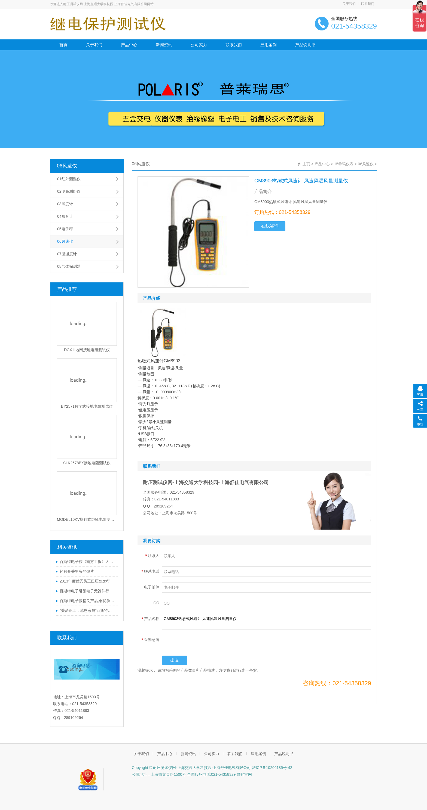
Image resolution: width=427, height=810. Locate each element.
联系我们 (367, 4)
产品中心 (129, 44)
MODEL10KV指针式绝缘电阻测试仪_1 (87, 519)
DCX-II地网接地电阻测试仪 (87, 350)
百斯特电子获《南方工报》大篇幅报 (87, 561)
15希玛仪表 (344, 164)
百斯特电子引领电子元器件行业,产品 (87, 591)
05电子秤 (65, 229)
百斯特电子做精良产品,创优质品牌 (87, 601)
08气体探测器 (69, 266)
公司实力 (199, 44)
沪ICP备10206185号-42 (271, 767)
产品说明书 (305, 44)
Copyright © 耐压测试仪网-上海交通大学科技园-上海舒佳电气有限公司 (191, 767)
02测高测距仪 (69, 191)
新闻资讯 (164, 44)
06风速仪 (67, 166)
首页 (63, 44)
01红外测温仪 (69, 179)
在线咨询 (270, 226)
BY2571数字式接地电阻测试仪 (87, 406)
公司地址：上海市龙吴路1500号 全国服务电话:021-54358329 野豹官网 (192, 774)
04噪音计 (65, 216)
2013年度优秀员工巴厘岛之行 (85, 581)
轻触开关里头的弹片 (77, 571)
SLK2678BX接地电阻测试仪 (87, 463)
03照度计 (65, 204)
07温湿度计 (67, 254)
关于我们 (349, 4)
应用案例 (268, 44)
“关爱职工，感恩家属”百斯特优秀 (87, 610)
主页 (306, 164)
